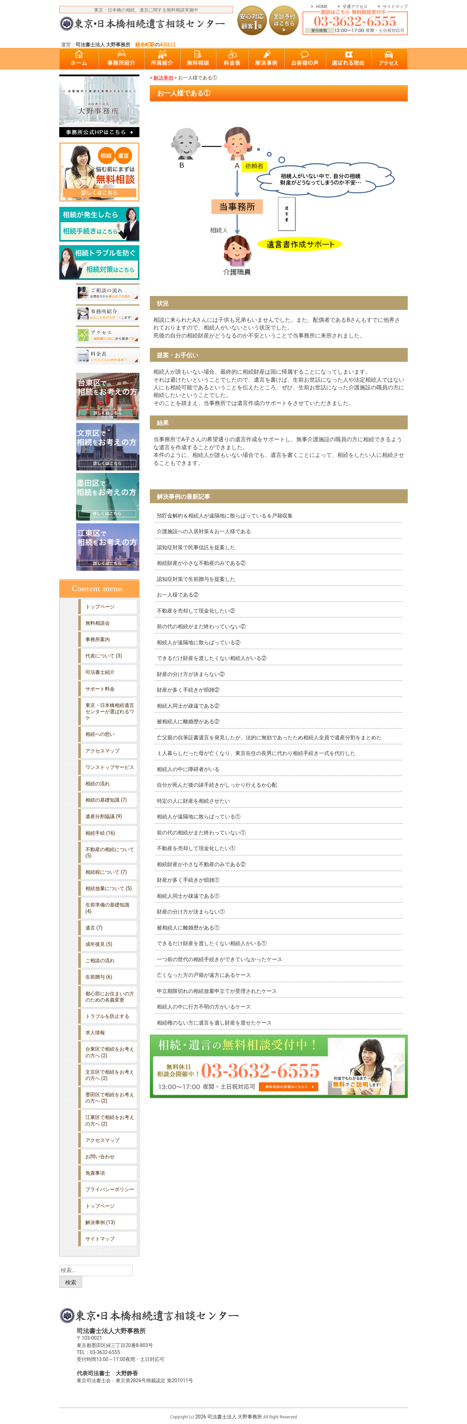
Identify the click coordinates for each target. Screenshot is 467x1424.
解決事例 (100, 1222)
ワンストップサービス (109, 767)
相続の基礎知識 (106, 800)
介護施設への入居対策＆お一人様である (204, 531)
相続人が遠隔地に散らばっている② (198, 642)
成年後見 (98, 944)
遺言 (93, 928)
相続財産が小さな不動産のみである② (201, 563)
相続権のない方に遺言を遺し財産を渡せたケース (214, 1023)
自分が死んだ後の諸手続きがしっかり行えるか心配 (217, 785)
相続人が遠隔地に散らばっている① (198, 817)
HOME (322, 6)
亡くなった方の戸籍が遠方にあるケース (204, 975)
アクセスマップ (102, 751)
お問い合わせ (100, 1156)
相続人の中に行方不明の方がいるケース (204, 1007)
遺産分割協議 (103, 816)
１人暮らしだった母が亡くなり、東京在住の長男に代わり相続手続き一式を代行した (256, 753)
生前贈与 (98, 977)
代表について (103, 656)
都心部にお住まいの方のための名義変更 (109, 997)
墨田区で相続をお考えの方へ (109, 1098)
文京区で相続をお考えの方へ (109, 1075)
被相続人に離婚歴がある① (188, 928)
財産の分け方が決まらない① (191, 912)
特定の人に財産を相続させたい (193, 801)
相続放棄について (108, 888)
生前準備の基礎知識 (107, 908)
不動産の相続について (109, 852)
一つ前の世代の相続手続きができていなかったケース (219, 959)
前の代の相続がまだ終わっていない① (201, 833)
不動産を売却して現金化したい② (196, 611)
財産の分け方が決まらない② (191, 674)
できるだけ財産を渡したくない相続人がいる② (212, 658)
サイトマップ (395, 6)
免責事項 (95, 1173)
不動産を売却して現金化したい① (196, 848)
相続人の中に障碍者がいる (188, 769)
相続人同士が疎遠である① (188, 896)
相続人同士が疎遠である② (188, 706)
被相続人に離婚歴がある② (188, 721)
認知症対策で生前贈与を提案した (196, 579)
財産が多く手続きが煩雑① (188, 880)
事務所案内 (97, 639)
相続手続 (100, 833)
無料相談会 (97, 623)
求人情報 (95, 1032)
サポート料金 (100, 689)
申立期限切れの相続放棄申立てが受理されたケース (217, 991)
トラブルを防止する (107, 1016)
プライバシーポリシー (109, 1189)
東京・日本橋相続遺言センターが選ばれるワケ (109, 711)
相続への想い (100, 734)
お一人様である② (178, 595)
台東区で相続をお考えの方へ (109, 1052)
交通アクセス (355, 6)
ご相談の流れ (100, 960)
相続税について (106, 872)
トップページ (100, 606)
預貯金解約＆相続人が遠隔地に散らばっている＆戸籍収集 (225, 516)
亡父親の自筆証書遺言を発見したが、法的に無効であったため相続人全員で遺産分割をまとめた (269, 737)
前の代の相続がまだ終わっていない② (201, 626)
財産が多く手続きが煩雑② (188, 690)
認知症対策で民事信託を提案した (196, 547)
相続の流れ (97, 783)
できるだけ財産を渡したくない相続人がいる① (212, 943)
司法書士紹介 (100, 672)
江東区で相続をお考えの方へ (109, 1120)
